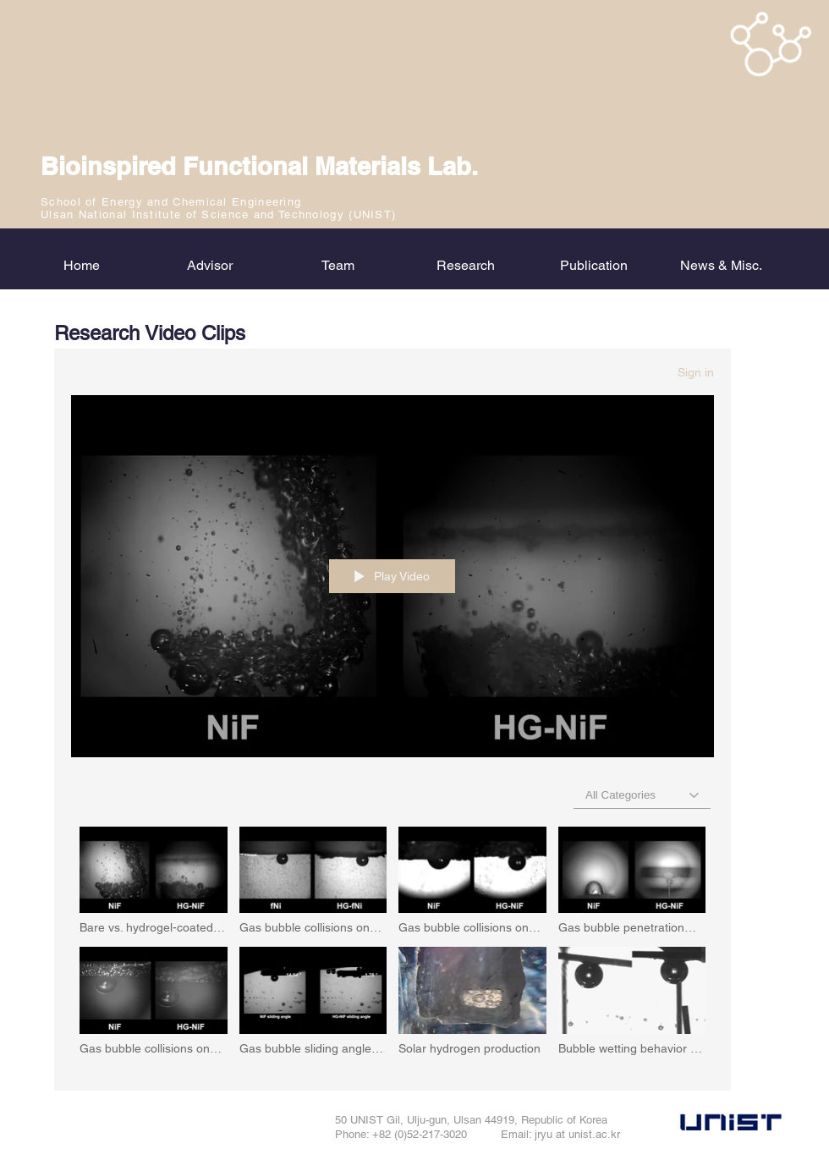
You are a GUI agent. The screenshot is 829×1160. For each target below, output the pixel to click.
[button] (466, 265)
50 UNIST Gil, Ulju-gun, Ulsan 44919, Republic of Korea (471, 1119)
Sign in (696, 372)
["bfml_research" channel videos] (392, 946)
